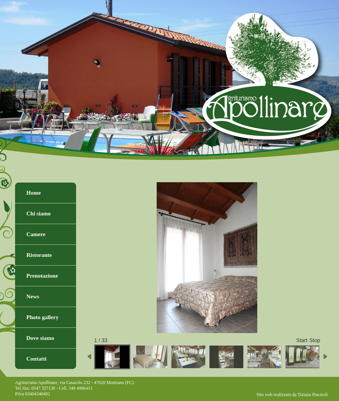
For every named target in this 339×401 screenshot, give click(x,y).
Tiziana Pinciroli (313, 394)
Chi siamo (38, 213)
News (32, 296)
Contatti (36, 359)
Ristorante (39, 255)
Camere (36, 234)
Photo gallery (42, 317)
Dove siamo (40, 338)
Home (33, 193)
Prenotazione (42, 276)
